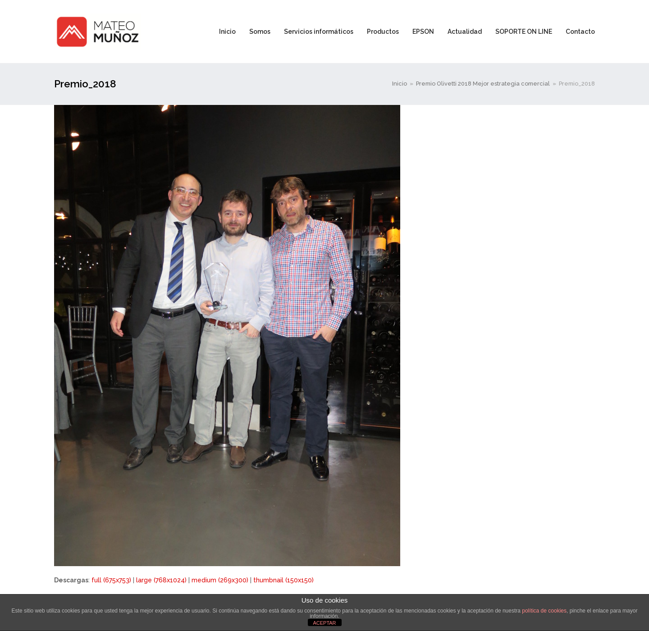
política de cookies (544, 611)
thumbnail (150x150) (283, 580)
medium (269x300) (220, 580)
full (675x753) (111, 580)
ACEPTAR (324, 623)
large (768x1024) (161, 580)
